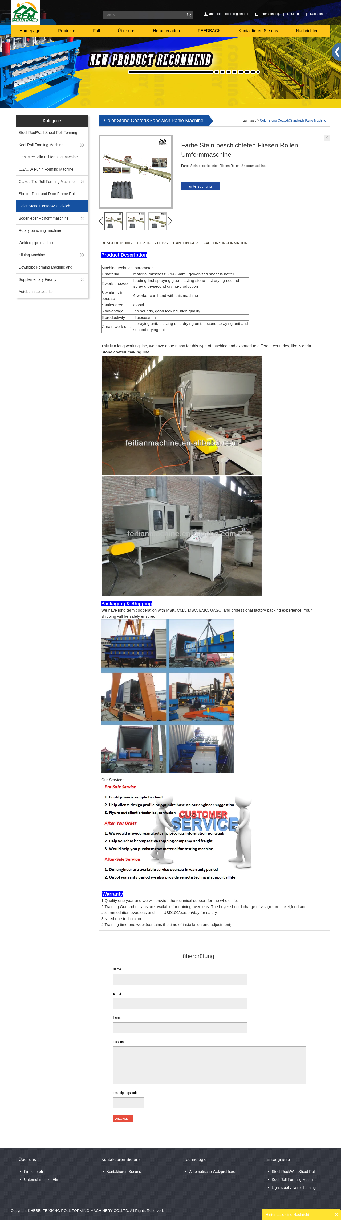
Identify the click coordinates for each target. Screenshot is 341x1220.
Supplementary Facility (37, 279)
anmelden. (216, 14)
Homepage (29, 30)
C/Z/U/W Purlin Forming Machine (46, 169)
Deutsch (293, 14)
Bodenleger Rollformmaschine (44, 218)
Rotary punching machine (40, 230)
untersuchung (200, 186)
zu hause (249, 120)
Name (117, 969)
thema (117, 1018)
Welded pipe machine (36, 243)
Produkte (66, 30)
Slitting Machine (32, 255)
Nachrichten (318, 14)
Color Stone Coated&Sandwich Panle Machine (293, 120)
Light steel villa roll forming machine (48, 157)
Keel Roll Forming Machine (41, 145)
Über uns (126, 30)
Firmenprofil (34, 1171)
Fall (96, 30)
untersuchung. (270, 14)
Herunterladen (166, 30)
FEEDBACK (209, 30)
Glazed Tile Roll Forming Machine (47, 181)
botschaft (119, 1042)
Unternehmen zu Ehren (43, 1179)
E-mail (117, 993)
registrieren (241, 14)
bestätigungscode (125, 1093)
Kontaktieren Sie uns (258, 30)
